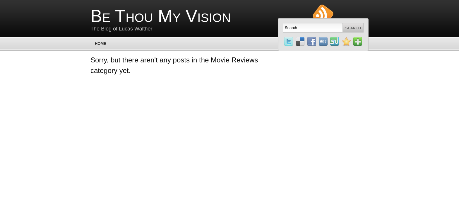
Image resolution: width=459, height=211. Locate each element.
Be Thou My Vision (160, 16)
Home (100, 43)
